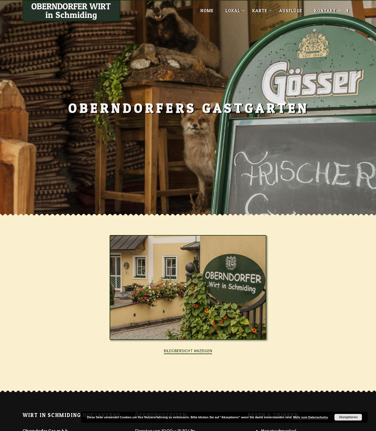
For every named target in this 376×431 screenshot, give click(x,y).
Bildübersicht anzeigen (188, 351)
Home (207, 10)
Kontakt (325, 10)
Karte (259, 10)
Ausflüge (290, 10)
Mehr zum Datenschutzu (310, 417)
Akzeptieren (348, 417)
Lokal (233, 10)
